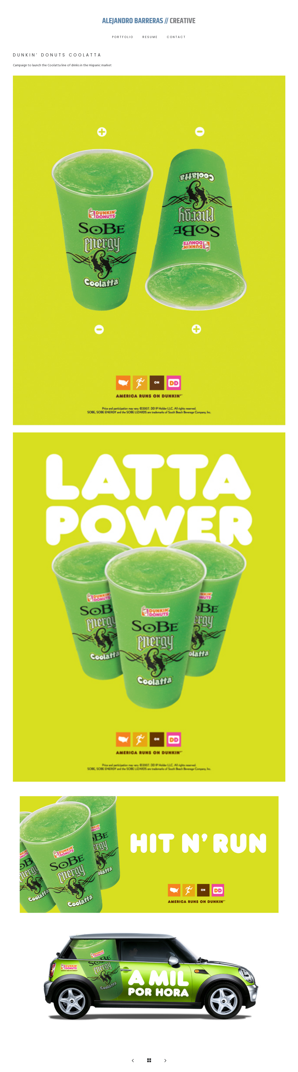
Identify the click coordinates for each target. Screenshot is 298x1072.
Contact (176, 37)
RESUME (150, 37)
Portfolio (122, 37)
